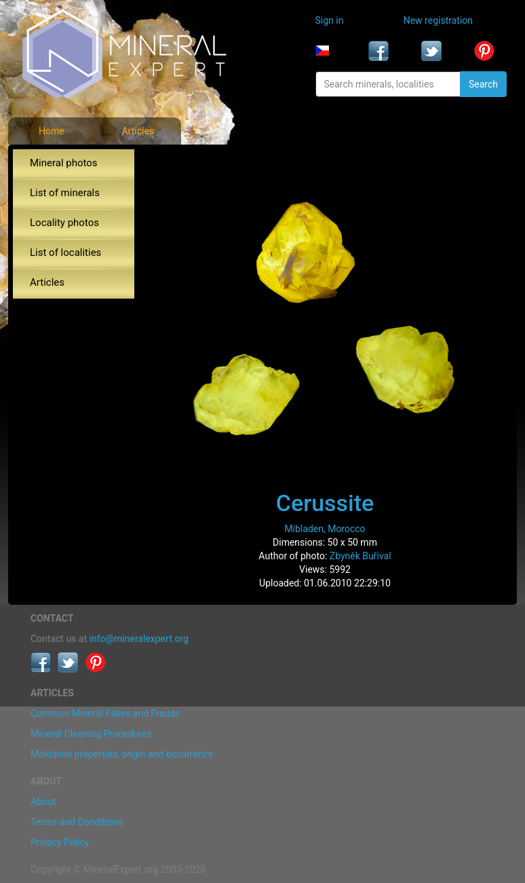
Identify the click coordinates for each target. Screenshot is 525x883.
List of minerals (65, 193)
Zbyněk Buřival (360, 555)
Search (483, 84)
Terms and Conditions (77, 821)
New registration (438, 20)
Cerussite (325, 502)
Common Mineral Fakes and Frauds (105, 713)
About (43, 801)
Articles (137, 131)
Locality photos (64, 223)
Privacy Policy (60, 842)
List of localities (65, 252)
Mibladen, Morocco (324, 528)
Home (51, 131)
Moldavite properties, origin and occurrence (122, 754)
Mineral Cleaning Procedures (91, 733)
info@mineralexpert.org (139, 638)
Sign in (329, 20)
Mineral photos (64, 163)
